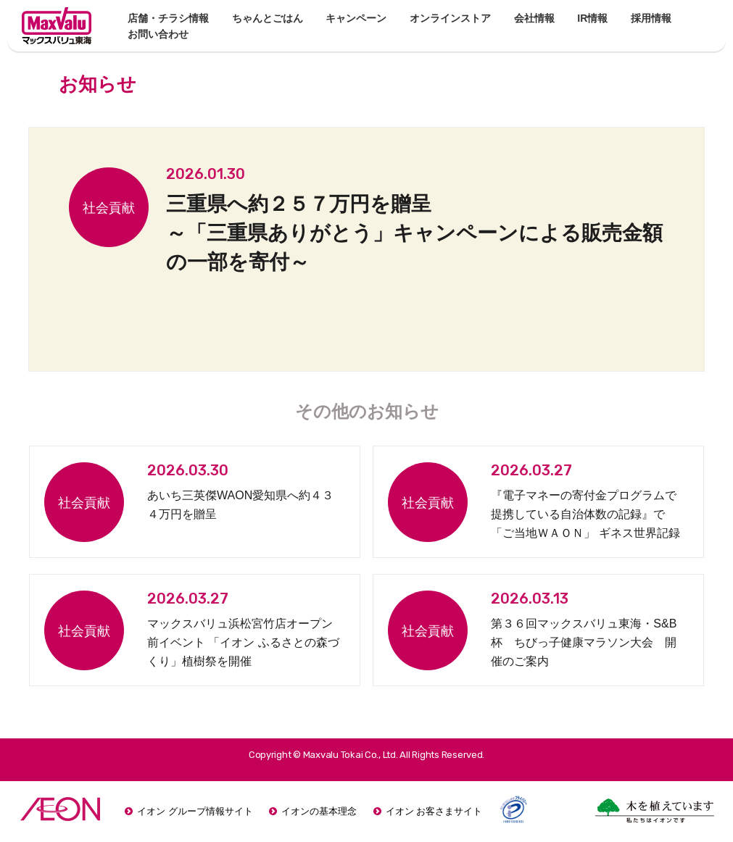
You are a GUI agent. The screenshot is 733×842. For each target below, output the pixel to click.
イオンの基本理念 (319, 811)
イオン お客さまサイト (434, 811)
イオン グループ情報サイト (195, 811)
